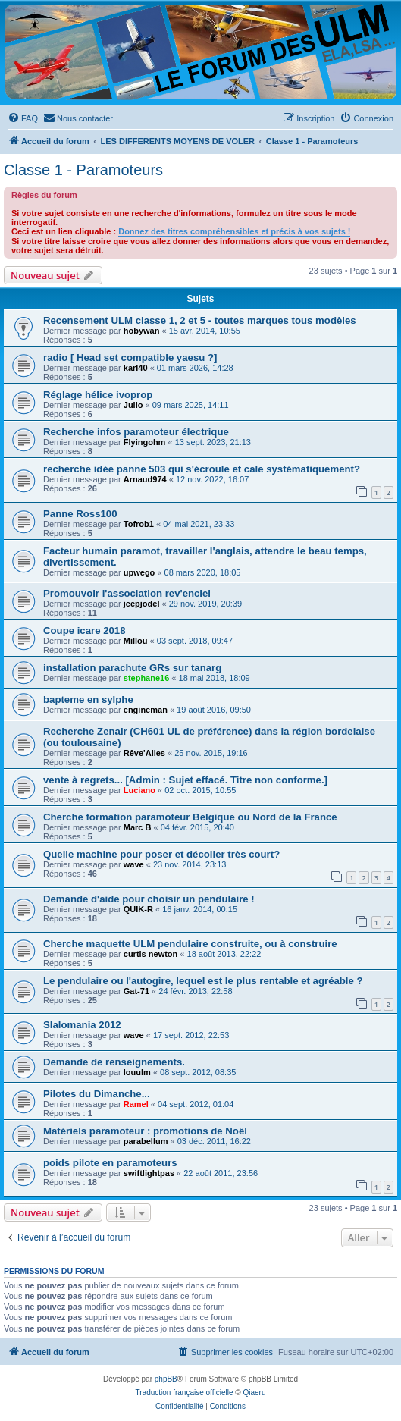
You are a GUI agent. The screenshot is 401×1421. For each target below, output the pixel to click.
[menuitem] (23, 118)
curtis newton (151, 953)
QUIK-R (138, 909)
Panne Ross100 (80, 513)
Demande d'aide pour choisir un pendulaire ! (149, 899)
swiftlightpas (149, 1173)
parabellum (146, 1141)
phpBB (166, 1379)
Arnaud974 (145, 479)
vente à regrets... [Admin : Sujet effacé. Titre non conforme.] (185, 780)
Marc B (138, 827)
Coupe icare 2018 (84, 630)
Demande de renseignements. (114, 1062)
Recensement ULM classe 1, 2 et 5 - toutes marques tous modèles (199, 320)
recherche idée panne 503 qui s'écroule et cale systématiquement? (201, 469)
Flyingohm (145, 442)
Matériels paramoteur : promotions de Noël (145, 1131)
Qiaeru (254, 1392)
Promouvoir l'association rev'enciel (127, 593)
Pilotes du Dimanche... (96, 1093)
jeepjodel (142, 603)
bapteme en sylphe (88, 699)
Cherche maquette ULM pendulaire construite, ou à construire (190, 943)
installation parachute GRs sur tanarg (132, 667)
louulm (137, 1072)
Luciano (139, 790)
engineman (146, 709)
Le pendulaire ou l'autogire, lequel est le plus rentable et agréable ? (203, 981)
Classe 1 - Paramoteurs (83, 170)
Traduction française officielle (184, 1392)
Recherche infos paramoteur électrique (136, 432)
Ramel (136, 1104)
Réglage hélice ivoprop (97, 394)
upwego (139, 572)
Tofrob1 (139, 524)
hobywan (142, 330)
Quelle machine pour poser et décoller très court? (161, 854)
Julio (133, 404)
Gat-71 (136, 991)
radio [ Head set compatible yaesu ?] (130, 357)
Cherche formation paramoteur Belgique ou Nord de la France (190, 817)
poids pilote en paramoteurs (110, 1162)
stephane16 (147, 677)
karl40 (136, 367)
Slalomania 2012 (82, 1024)
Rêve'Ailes (144, 753)
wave (134, 864)
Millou (136, 640)
